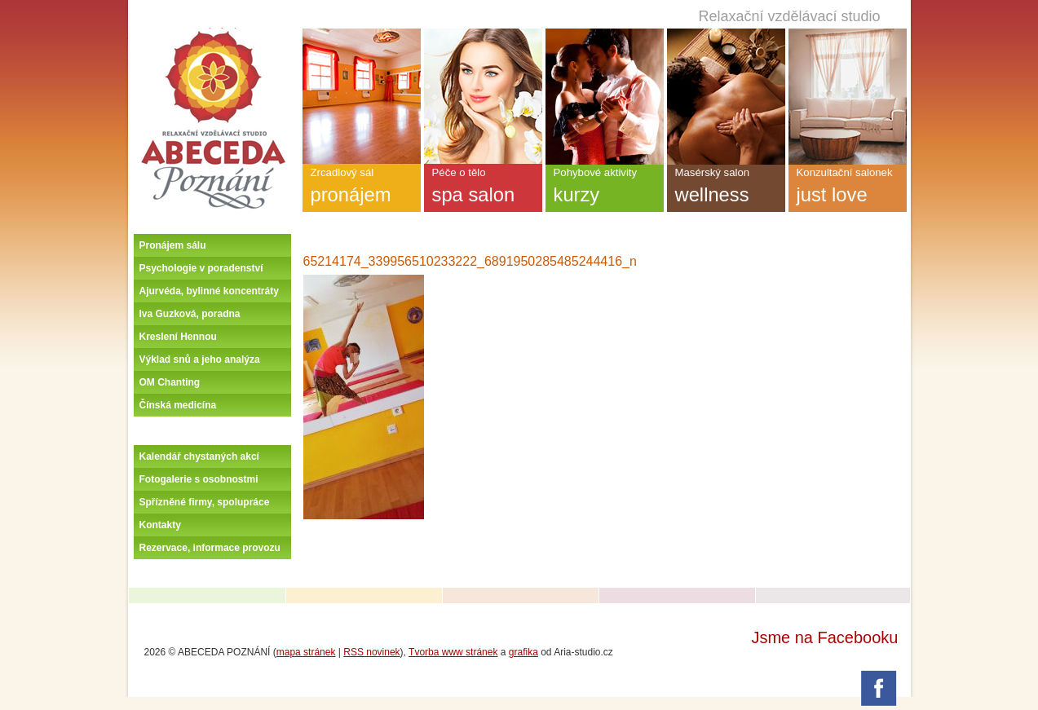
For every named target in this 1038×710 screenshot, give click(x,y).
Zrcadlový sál (362, 189)
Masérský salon (726, 189)
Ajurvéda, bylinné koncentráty (209, 291)
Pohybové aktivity (605, 189)
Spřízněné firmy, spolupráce (204, 502)
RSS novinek (371, 652)
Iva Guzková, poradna (190, 314)
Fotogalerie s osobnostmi (198, 479)
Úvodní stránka (213, 34)
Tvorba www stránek (453, 652)
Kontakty (160, 525)
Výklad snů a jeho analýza (199, 359)
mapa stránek (306, 652)
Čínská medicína (178, 405)
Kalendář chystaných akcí (199, 456)
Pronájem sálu (172, 245)
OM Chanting (170, 382)
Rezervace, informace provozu (209, 547)
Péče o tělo (483, 189)
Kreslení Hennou (178, 336)
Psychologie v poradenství (201, 268)
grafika (523, 652)
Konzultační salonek (847, 189)
